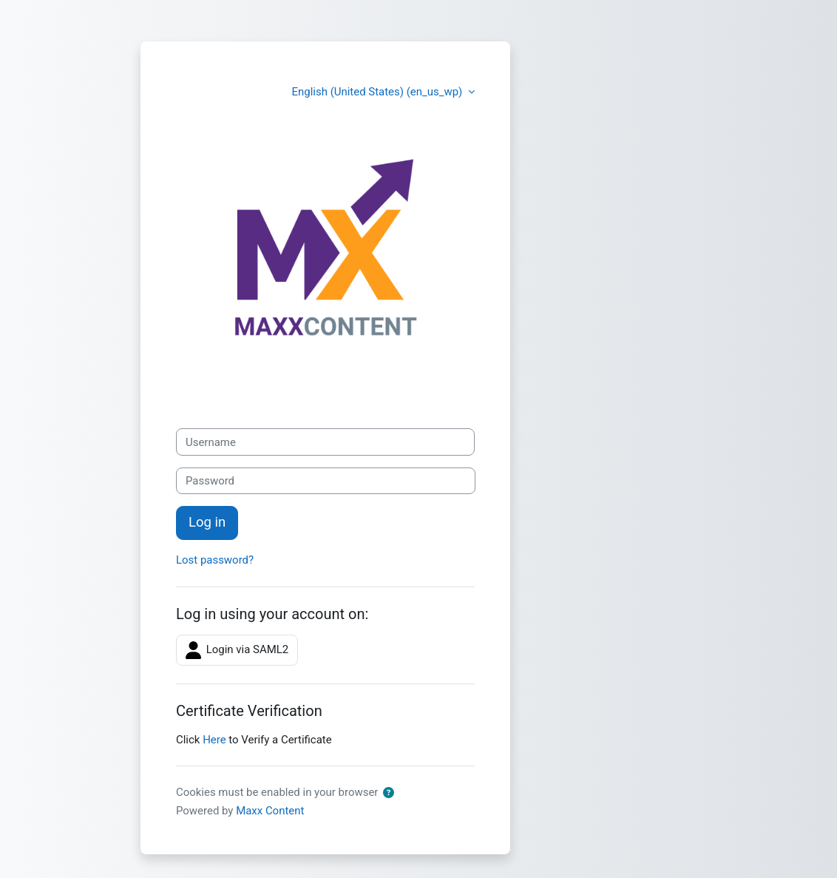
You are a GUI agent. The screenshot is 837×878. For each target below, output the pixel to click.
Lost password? (215, 560)
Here (214, 739)
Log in (207, 522)
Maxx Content (270, 810)
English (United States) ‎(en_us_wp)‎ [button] (378, 91)
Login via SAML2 (237, 650)
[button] (388, 793)
